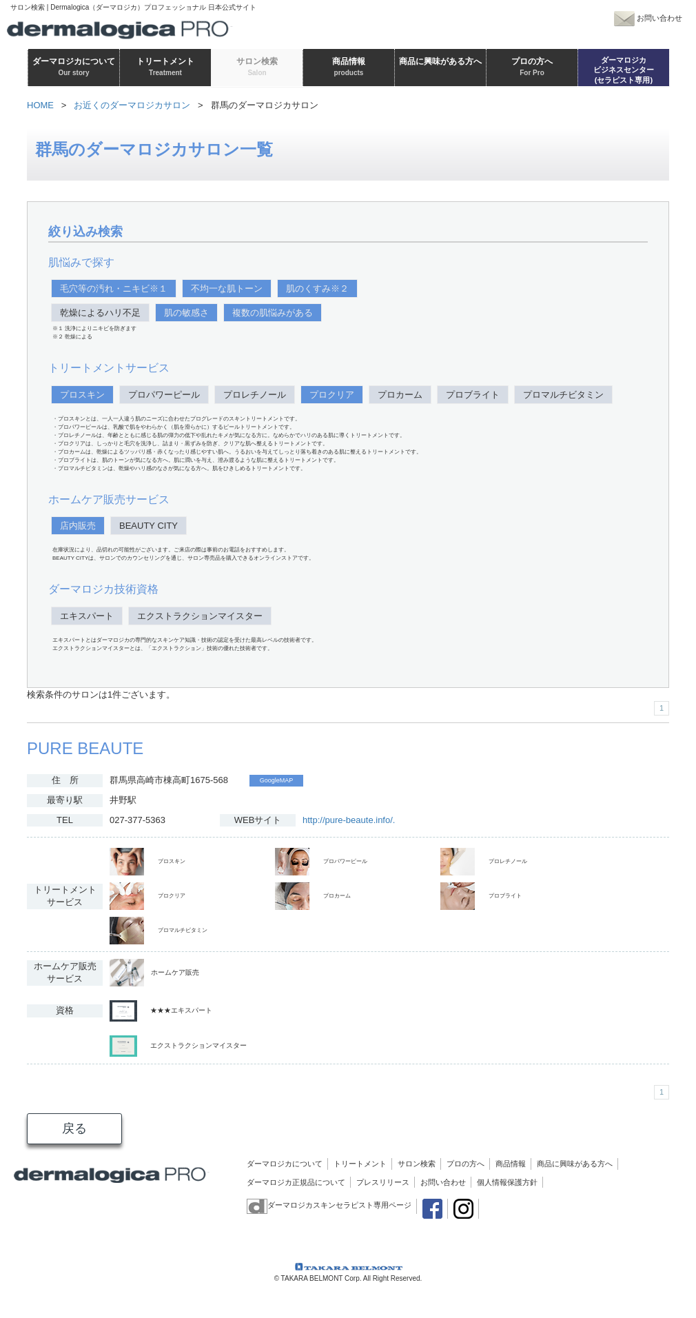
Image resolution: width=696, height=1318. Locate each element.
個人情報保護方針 (507, 1182)
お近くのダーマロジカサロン (132, 105)
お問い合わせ (443, 1182)
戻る (74, 1128)
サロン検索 (417, 1163)
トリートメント (360, 1163)
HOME (40, 105)
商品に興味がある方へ (575, 1163)
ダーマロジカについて (285, 1163)
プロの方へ (465, 1163)
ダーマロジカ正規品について (296, 1182)
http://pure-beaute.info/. (349, 820)
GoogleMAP (277, 780)
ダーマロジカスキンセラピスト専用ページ (329, 1205)
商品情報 (510, 1163)
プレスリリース (382, 1182)
